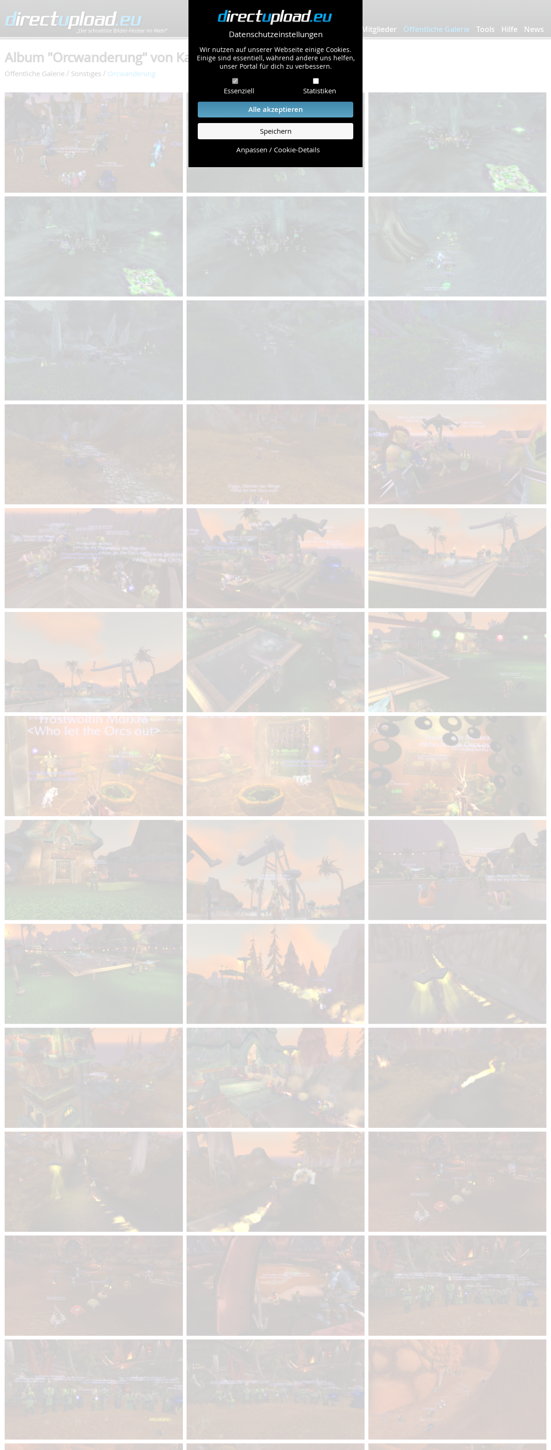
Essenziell (239, 90)
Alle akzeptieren (275, 109)
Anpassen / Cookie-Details (278, 149)
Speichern (276, 131)
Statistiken (319, 90)
